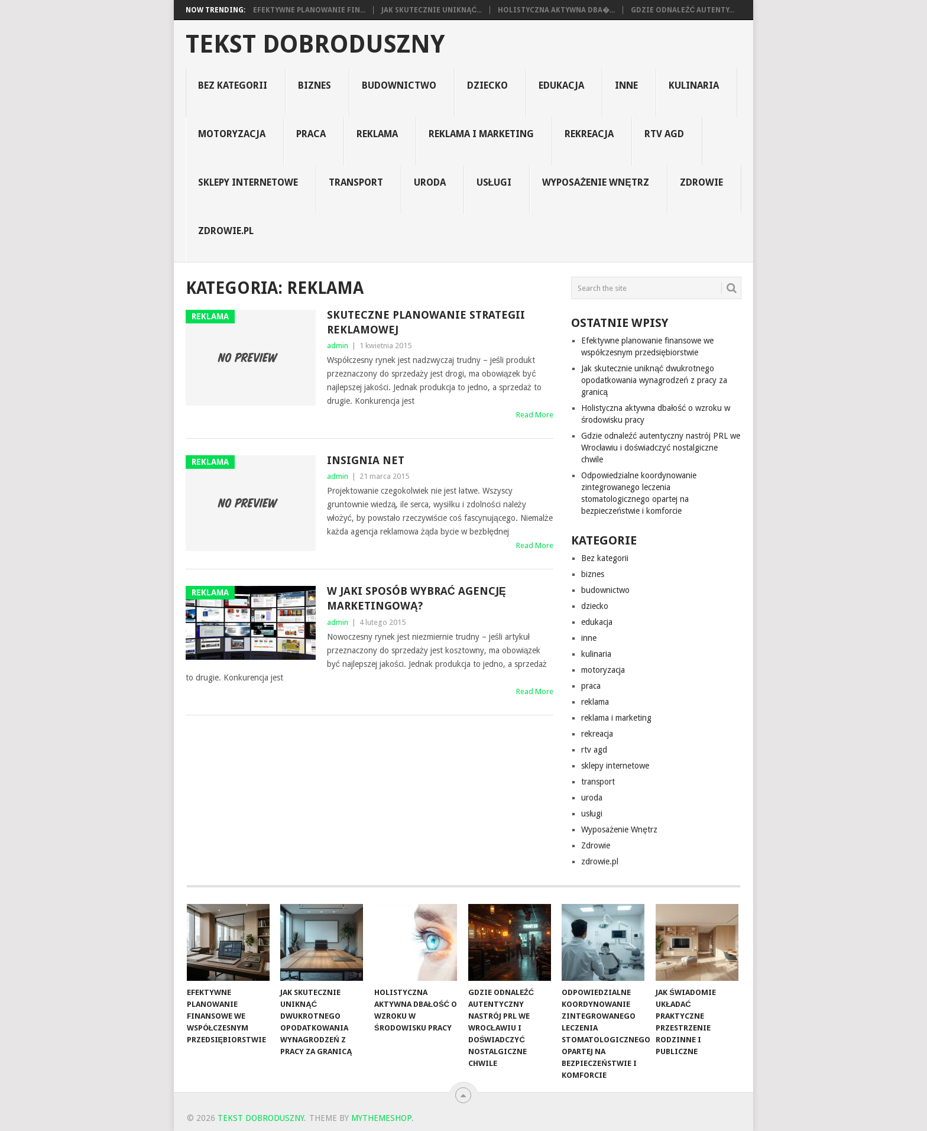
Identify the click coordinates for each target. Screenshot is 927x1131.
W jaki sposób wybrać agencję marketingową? (416, 598)
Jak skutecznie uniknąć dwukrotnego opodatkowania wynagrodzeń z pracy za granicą (654, 380)
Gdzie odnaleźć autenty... (682, 10)
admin (337, 345)
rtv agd (664, 134)
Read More (534, 414)
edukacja (561, 85)
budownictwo (399, 85)
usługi (494, 182)
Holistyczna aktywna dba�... (556, 10)
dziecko (487, 85)
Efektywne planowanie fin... (309, 10)
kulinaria (694, 85)
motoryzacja (231, 134)
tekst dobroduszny (315, 44)
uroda (430, 182)
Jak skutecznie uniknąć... (431, 10)
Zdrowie (701, 182)
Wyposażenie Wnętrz (595, 182)
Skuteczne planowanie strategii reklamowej (426, 322)
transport (356, 182)
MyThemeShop (381, 1118)
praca (311, 134)
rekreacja (589, 134)
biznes (314, 85)
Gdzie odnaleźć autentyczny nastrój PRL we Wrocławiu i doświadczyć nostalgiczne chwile (660, 447)
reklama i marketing (481, 134)
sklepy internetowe (248, 182)
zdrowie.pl (226, 230)
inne (626, 85)
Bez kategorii (232, 85)
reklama (377, 134)
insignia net (365, 460)
